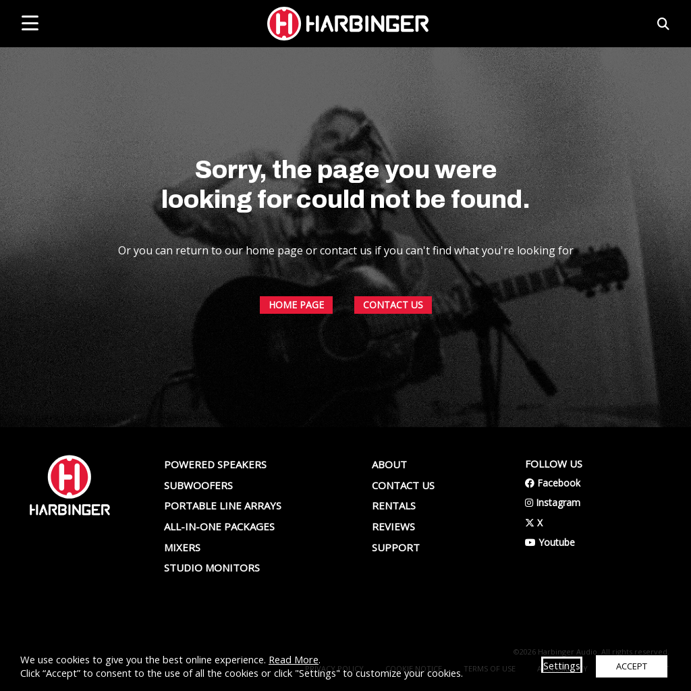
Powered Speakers (215, 464)
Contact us (403, 485)
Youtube (550, 542)
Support (396, 547)
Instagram (552, 502)
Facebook (552, 482)
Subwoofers (198, 485)
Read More (294, 659)
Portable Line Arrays (222, 505)
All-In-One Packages (219, 526)
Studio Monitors (212, 567)
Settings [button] (561, 665)
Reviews (393, 526)
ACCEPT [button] (631, 666)
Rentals (394, 505)
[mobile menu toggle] (30, 23)
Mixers (182, 547)
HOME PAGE (296, 406)
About (389, 464)
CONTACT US (393, 406)
